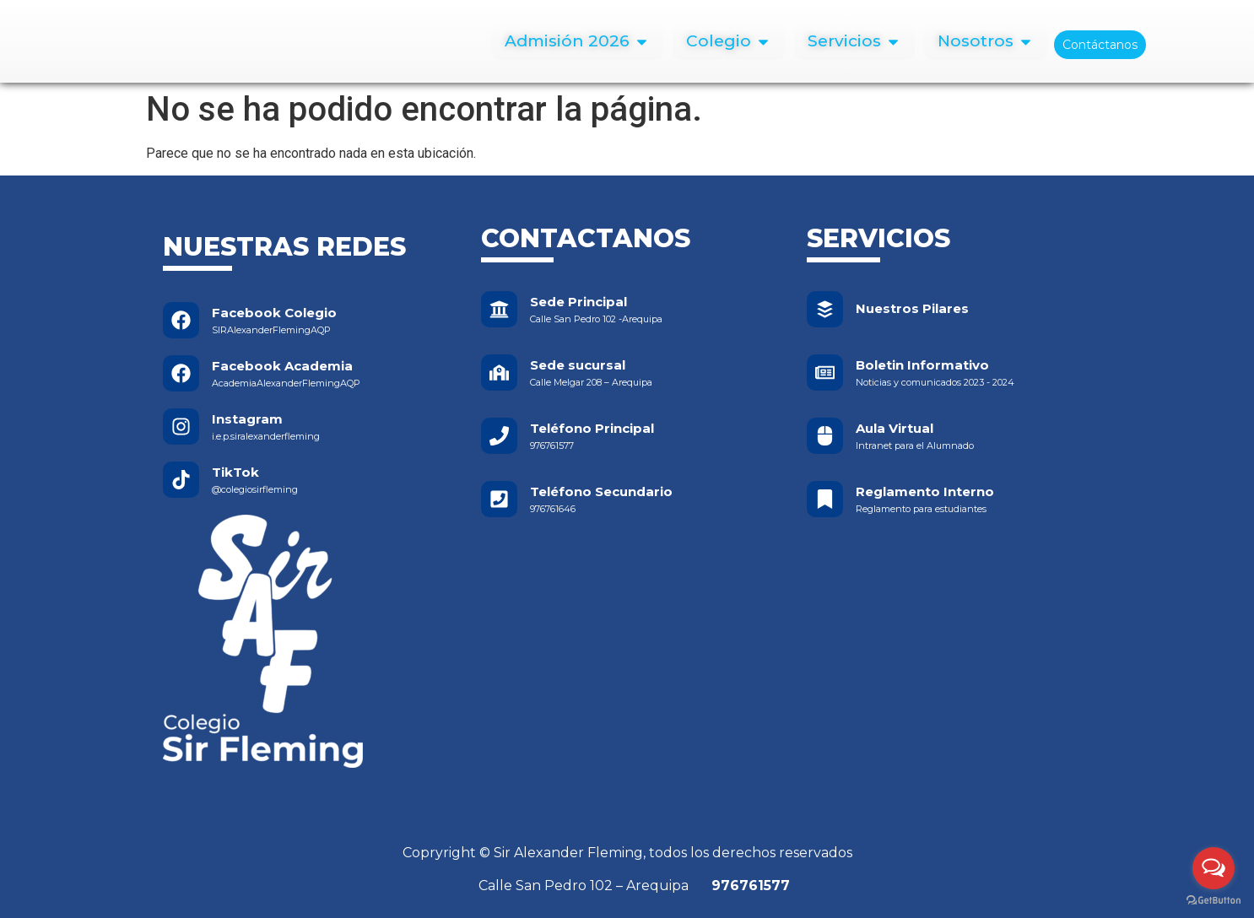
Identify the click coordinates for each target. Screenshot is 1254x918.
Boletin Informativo (922, 365)
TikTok (235, 472)
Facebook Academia (282, 366)
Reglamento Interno (925, 491)
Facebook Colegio (274, 313)
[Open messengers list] (1213, 868)
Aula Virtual (894, 428)
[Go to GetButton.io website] (1213, 900)
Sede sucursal (577, 365)
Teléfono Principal (592, 428)
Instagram (247, 419)
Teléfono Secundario (601, 491)
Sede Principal (578, 302)
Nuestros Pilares (912, 308)
